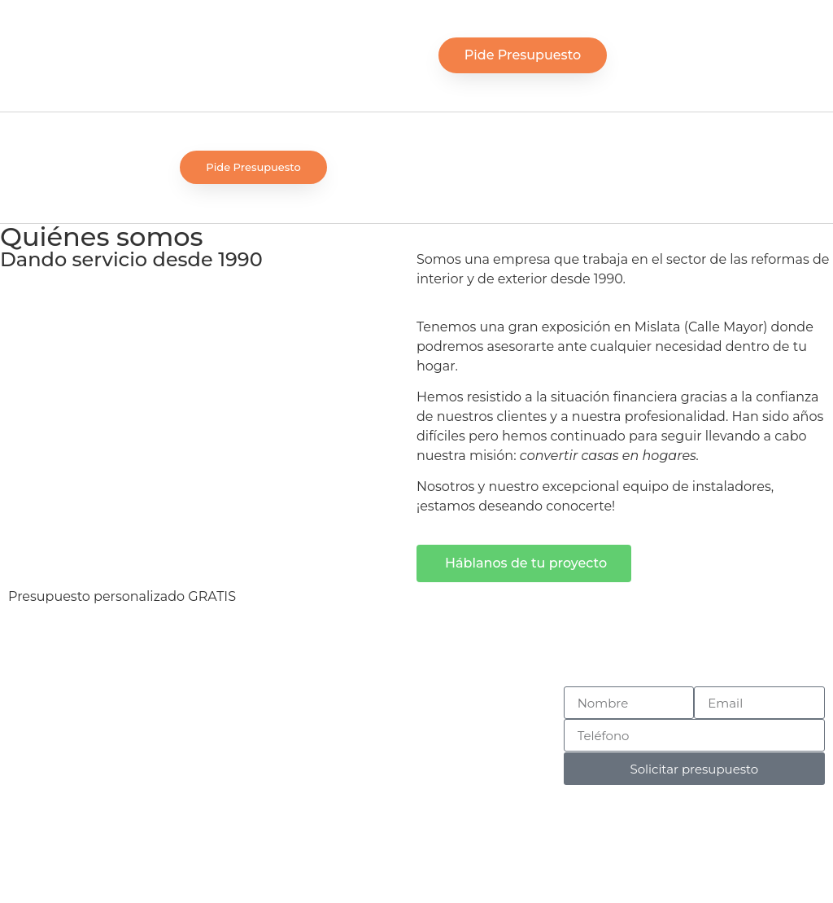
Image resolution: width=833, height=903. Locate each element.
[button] (362, 55)
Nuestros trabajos (416, 754)
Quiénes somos (416, 735)
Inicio (416, 696)
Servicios (416, 715)
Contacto (417, 774)
